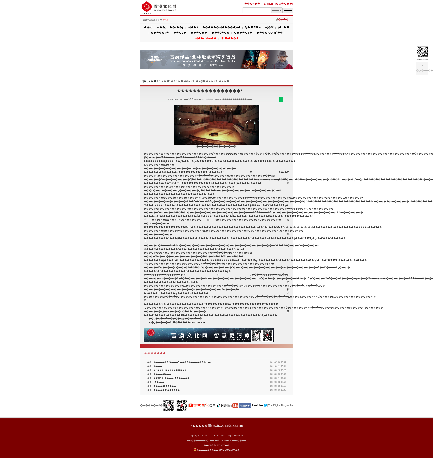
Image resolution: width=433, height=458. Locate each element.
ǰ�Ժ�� (283, 27)
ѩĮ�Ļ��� (148, 80)
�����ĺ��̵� (162, 374)
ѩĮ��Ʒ (193, 27)
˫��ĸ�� (159, 382)
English (268, 3)
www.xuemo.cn (200, 99)
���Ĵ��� (220, 32)
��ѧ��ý (176, 27)
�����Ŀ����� (165, 386)
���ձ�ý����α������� (171, 378)
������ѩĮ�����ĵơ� (221, 27)
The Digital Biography (280, 405)
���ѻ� (179, 32)
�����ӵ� (160, 32)
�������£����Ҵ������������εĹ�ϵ (182, 362)
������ (199, 32)
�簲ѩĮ (148, 27)
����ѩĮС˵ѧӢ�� (269, 32)
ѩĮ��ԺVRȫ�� (205, 38)
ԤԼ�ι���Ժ (229, 38)
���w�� (252, 3)
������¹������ (167, 390)
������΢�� (281, 99)
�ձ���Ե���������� (170, 370)
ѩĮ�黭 (269, 27)
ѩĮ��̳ (161, 27)
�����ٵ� (243, 32)
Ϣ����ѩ (253, 27)
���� (158, 366)
